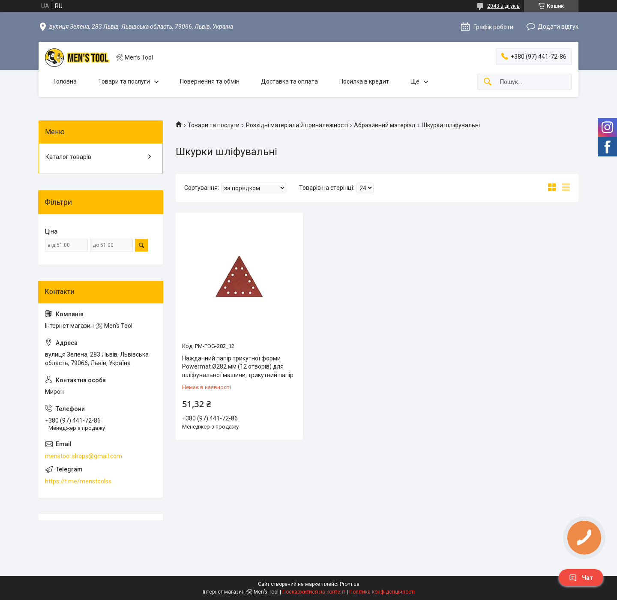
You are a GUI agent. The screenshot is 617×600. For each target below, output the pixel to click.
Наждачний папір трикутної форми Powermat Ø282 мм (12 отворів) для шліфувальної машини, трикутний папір (238, 366)
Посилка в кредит (364, 81)
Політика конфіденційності (382, 592)
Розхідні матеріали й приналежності (297, 125)
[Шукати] (488, 82)
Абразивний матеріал (384, 125)
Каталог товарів (68, 156)
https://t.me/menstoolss (78, 481)
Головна (65, 81)
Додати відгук (558, 26)
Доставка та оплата (289, 81)
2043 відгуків (503, 6)
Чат (581, 578)
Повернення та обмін (210, 81)
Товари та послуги (124, 81)
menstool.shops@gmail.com (83, 456)
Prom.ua (349, 584)
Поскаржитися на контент (313, 592)
